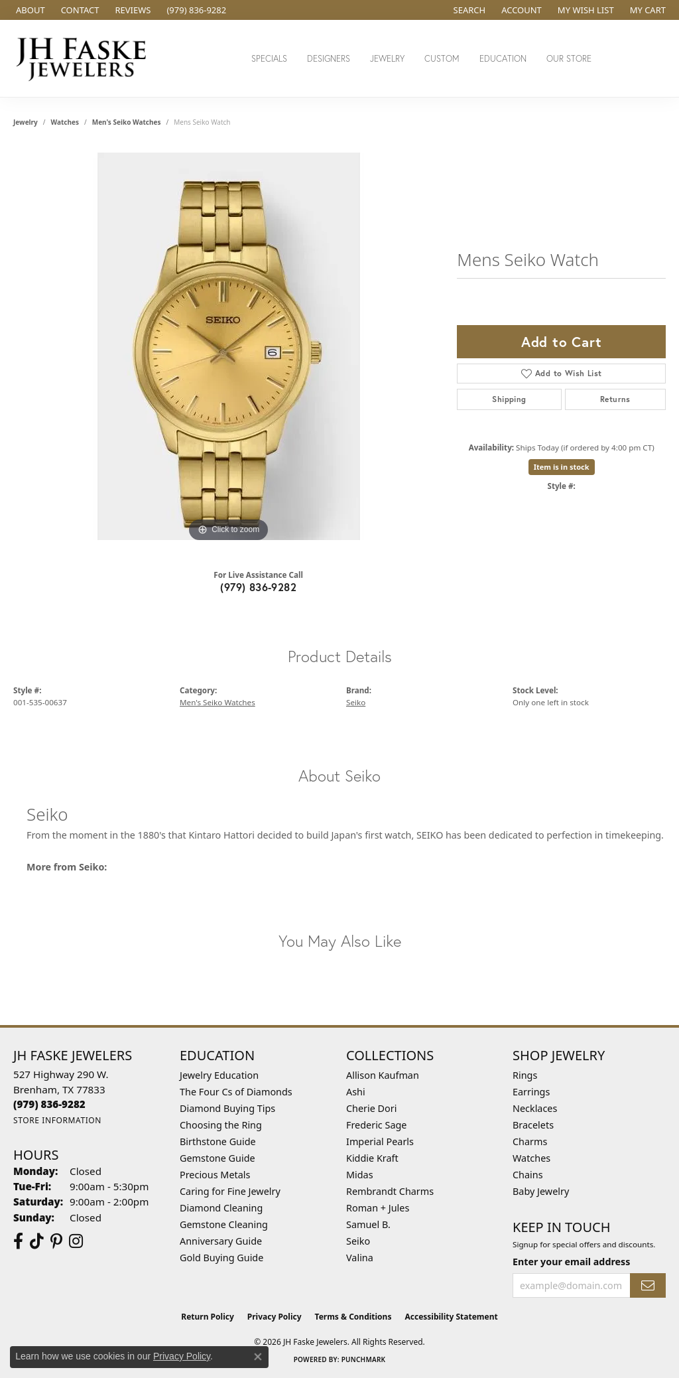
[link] (29, 10)
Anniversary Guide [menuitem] (221, 1241)
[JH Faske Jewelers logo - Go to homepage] (85, 58)
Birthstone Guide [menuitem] (218, 1141)
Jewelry (387, 58)
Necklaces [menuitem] (535, 1108)
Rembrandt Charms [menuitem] (390, 1191)
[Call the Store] (49, 1104)
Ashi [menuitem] (355, 1091)
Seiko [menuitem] (358, 1241)
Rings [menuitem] (525, 1075)
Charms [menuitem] (530, 1141)
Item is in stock (561, 467)
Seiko (355, 702)
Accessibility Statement (450, 1316)
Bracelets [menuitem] (533, 1125)
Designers (328, 58)
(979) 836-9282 (258, 587)
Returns (615, 399)
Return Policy (207, 1316)
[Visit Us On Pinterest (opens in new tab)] (56, 1241)
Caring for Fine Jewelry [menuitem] (230, 1191)
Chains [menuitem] (528, 1174)
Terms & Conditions (353, 1316)
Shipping (509, 399)
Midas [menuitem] (359, 1174)
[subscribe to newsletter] (648, 1285)
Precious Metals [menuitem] (215, 1174)
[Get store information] (57, 1120)
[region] (229, 346)
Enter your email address (571, 1261)
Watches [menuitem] (531, 1158)
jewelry (25, 122)
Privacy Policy (274, 1316)
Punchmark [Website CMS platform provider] (363, 1359)
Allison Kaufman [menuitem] (382, 1075)
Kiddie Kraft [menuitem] (372, 1158)
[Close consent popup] (258, 1357)
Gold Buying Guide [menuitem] (221, 1257)
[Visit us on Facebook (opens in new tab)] (18, 1241)
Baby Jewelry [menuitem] (541, 1191)
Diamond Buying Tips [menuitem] (227, 1108)
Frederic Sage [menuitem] (376, 1125)
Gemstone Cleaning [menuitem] (224, 1224)
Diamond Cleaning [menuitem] (221, 1208)
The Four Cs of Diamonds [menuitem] (236, 1091)
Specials (269, 58)
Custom (442, 58)
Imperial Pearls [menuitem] (380, 1141)
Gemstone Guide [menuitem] (217, 1158)
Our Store (568, 58)
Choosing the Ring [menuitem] (221, 1125)
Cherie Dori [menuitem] (371, 1108)
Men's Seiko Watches (126, 122)
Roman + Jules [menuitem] (377, 1208)
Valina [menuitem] (359, 1257)
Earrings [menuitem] (531, 1091)
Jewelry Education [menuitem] (219, 1075)
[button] (468, 10)
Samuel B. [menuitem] (368, 1224)
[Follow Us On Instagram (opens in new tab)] (76, 1241)
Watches (65, 122)
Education (502, 58)
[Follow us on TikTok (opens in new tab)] (37, 1241)
